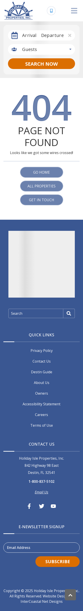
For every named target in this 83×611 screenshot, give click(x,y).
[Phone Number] (51, 10)
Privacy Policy (42, 350)
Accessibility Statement (41, 404)
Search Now (41, 63)
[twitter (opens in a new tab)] (41, 506)
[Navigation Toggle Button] (74, 10)
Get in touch (41, 199)
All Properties (41, 186)
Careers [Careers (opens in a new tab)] (41, 414)
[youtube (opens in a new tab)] (53, 506)
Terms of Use (41, 425)
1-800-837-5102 (41, 481)
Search (16, 313)
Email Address (18, 547)
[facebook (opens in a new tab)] (30, 506)
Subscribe (57, 561)
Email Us (41, 492)
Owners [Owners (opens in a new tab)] (41, 393)
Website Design (56, 596)
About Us (41, 382)
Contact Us (42, 361)
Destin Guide (41, 371)
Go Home (41, 172)
